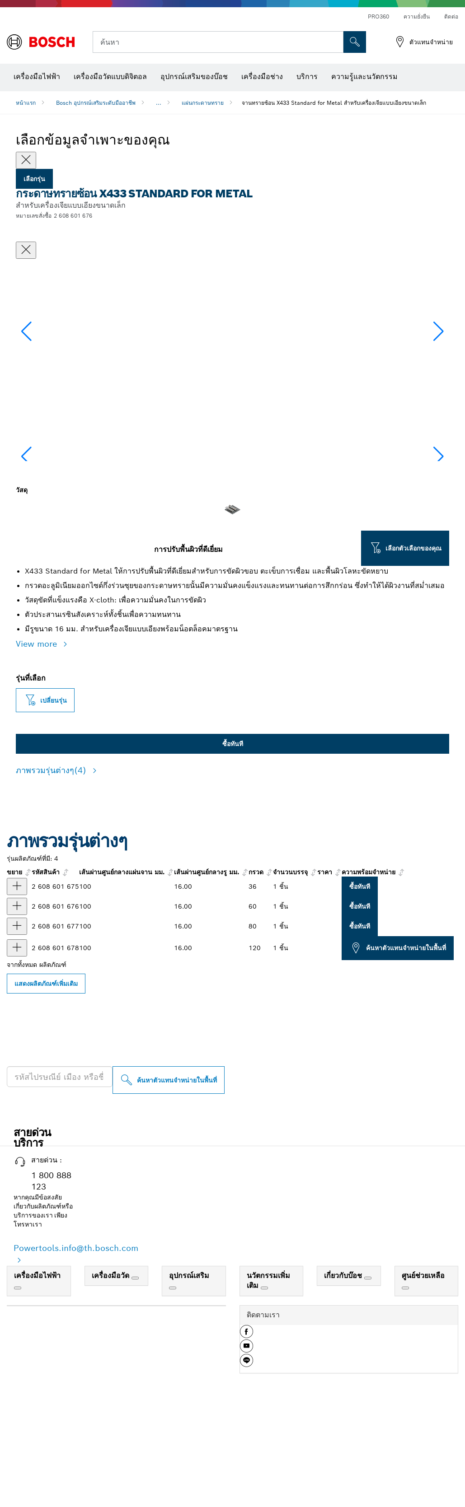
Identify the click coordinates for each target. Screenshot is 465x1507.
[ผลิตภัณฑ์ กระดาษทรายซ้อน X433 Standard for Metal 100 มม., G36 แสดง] (17, 976)
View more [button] (38, 734)
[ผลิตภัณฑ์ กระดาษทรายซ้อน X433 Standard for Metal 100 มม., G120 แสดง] (17, 1038)
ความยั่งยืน (417, 16)
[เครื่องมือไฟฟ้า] (17, 1378)
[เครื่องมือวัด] (135, 1368)
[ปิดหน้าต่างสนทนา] (26, 250)
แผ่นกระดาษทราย (203, 102)
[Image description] (44, 521)
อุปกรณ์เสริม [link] (189, 1366)
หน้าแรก (26, 102)
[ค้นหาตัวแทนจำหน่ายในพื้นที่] (169, 1170)
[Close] (26, 160)
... (158, 102)
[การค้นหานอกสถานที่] (354, 42)
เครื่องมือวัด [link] (112, 1366)
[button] (438, 375)
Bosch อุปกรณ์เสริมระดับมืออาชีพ (96, 102)
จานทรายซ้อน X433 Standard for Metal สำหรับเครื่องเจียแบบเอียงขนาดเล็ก (334, 102)
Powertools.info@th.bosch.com (76, 1338)
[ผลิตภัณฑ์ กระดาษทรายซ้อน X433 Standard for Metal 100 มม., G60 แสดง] (17, 996)
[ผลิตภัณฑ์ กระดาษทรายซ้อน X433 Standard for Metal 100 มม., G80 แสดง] (17, 1016)
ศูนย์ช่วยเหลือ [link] (423, 1366)
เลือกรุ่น (34, 179)
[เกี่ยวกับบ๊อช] (367, 1368)
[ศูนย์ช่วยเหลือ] (405, 1378)
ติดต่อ (451, 16)
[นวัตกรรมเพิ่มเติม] (264, 1378)
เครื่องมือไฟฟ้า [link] (37, 1366)
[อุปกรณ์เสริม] (172, 1378)
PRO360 (378, 16)
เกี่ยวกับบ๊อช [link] (344, 1366)
